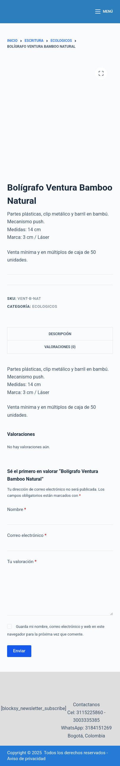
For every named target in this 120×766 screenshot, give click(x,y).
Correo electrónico (26, 535)
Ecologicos (44, 306)
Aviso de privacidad (26, 758)
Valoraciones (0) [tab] (60, 347)
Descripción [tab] (60, 334)
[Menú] (104, 12)
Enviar (19, 651)
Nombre (16, 509)
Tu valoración (21, 561)
